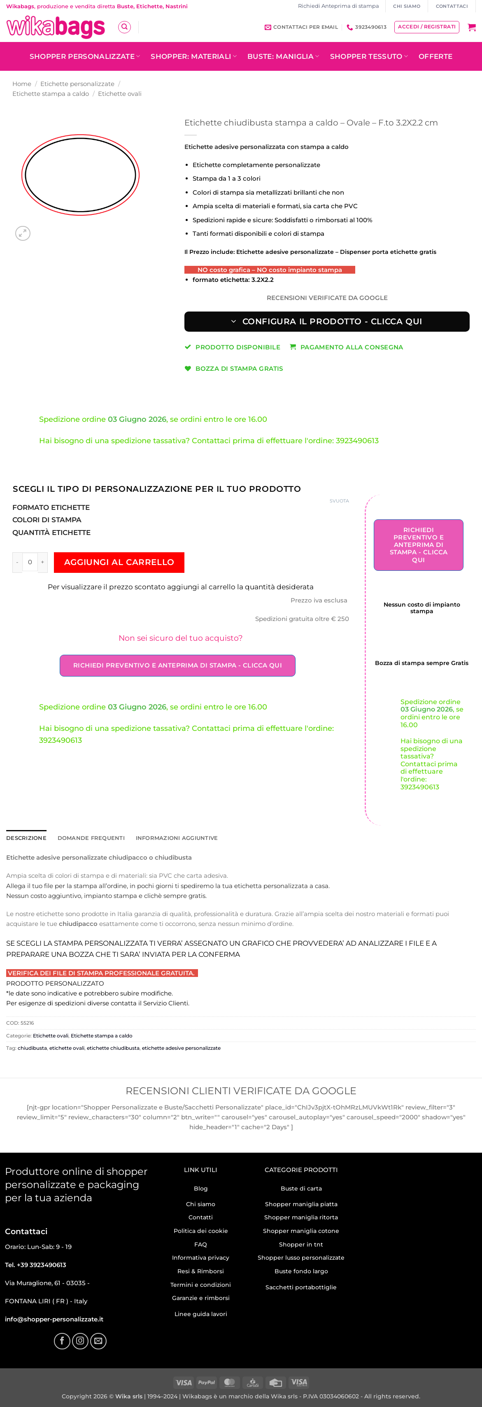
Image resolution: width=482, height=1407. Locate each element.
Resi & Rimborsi (200, 1270)
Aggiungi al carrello (119, 562)
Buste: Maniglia (283, 56)
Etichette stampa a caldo (50, 94)
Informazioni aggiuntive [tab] (164, 838)
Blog (201, 1188)
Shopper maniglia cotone (301, 1230)
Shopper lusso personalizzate (301, 1257)
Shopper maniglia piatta (301, 1203)
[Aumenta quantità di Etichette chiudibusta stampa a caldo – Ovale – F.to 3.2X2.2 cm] (43, 562)
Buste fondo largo (301, 1270)
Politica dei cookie (201, 1230)
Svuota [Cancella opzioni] (339, 501)
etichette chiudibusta (113, 1047)
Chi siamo (200, 1203)
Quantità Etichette (51, 532)
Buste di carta (301, 1188)
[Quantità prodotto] (30, 561)
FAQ (200, 1244)
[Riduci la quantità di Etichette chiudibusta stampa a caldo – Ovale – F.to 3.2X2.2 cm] (17, 562)
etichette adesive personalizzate (181, 1047)
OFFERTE (435, 56)
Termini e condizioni (200, 1284)
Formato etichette (51, 507)
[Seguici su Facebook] (62, 1341)
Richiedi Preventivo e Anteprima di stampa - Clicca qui (177, 665)
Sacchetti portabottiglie (301, 1287)
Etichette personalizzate (77, 84)
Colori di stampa (46, 519)
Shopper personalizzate (85, 56)
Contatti (201, 1217)
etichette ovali (66, 1047)
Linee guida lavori (201, 1313)
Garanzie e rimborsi (201, 1297)
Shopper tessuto (369, 56)
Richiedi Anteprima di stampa (338, 6)
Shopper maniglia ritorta (301, 1217)
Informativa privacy (200, 1257)
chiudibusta (32, 1047)
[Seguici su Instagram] (80, 1341)
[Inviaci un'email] (98, 1341)
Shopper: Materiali (194, 56)
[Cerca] (124, 27)
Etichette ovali (120, 94)
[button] (472, 27)
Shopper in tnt (301, 1244)
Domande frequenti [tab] (84, 838)
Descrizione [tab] (25, 838)
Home (21, 84)
